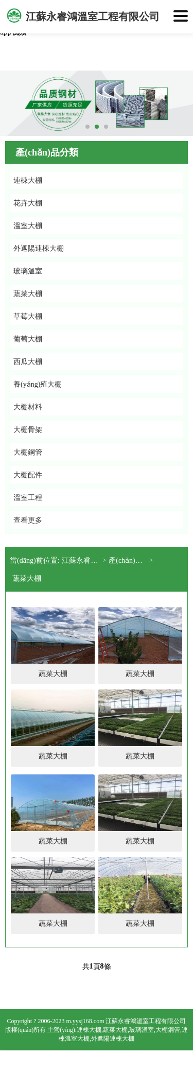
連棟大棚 (89, 1029)
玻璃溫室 (141, 1029)
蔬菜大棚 (26, 578)
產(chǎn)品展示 (129, 560)
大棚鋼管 (167, 1029)
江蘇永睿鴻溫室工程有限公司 (82, 560)
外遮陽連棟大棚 (112, 1038)
